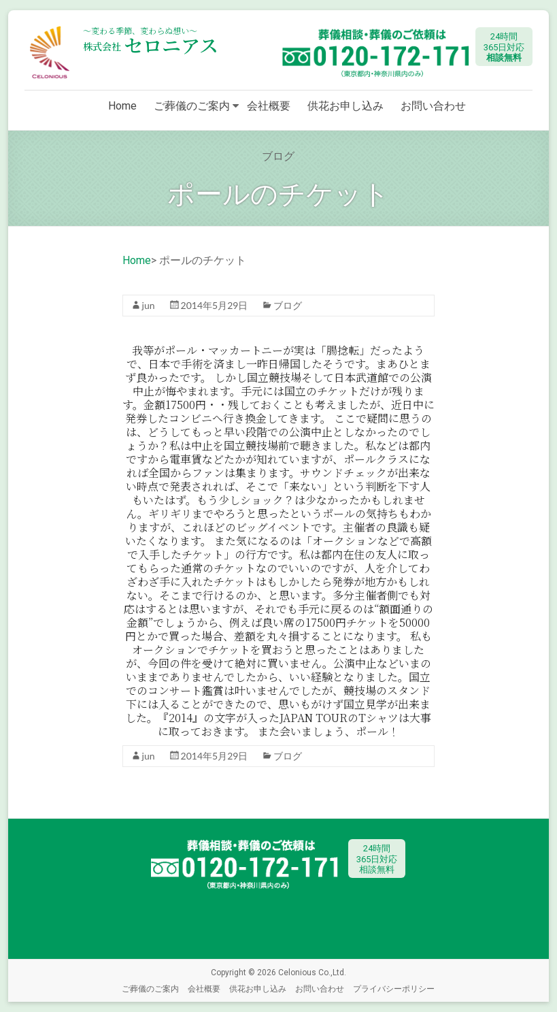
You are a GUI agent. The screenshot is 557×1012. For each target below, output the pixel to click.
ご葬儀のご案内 (192, 105)
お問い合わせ (433, 105)
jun (148, 305)
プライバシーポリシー (394, 988)
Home (122, 105)
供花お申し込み (345, 105)
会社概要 (268, 105)
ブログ (287, 305)
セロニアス (150, 45)
